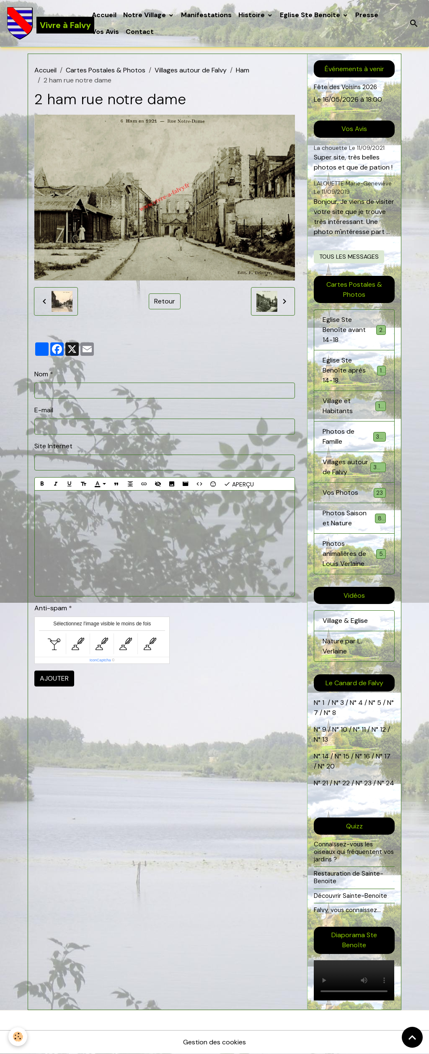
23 (368, 783)
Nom (41, 374)
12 (384, 729)
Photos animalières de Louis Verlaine (355, 553)
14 (325, 756)
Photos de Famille (354, 436)
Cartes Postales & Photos (105, 70)
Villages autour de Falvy (191, 70)
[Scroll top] (412, 1037)
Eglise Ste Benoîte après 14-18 (354, 370)
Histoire (252, 14)
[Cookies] (17, 1036)
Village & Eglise (345, 620)
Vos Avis (105, 31)
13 (325, 739)
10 (343, 729)
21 (326, 783)
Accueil (104, 14)
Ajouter (54, 678)
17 (387, 756)
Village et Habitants (354, 405)
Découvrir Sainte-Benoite (350, 896)
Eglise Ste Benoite (311, 14)
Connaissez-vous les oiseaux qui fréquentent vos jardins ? (354, 851)
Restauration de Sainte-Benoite (348, 877)
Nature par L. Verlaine (342, 646)
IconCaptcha (100, 660)
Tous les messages (349, 256)
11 (363, 729)
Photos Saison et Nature (354, 518)
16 (367, 756)
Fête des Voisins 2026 (345, 87)
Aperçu (239, 484)
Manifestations (206, 14)
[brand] (44, 23)
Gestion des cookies (214, 1042)
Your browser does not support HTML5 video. (354, 980)
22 (345, 783)
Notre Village (145, 14)
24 (389, 783)
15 (346, 756)
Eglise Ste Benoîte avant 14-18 (354, 329)
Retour (164, 301)
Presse (366, 14)
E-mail (43, 410)
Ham (242, 70)
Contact (140, 31)
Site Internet (53, 446)
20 (330, 766)
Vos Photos (354, 493)
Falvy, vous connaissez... (347, 910)
